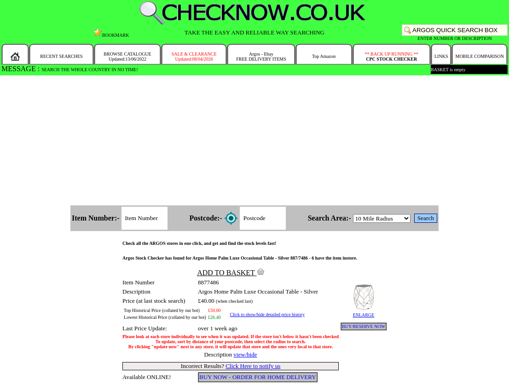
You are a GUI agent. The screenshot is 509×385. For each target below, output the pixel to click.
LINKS (441, 56)
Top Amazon (323, 56)
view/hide (245, 354)
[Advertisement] (254, 141)
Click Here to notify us (253, 365)
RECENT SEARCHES (61, 56)
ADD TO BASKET (230, 273)
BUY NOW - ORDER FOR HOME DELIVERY (257, 377)
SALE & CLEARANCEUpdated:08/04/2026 (194, 56)
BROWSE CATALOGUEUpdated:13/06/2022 (127, 56)
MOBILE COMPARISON (479, 56)
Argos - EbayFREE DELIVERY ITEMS (261, 56)
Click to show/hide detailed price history (267, 314)
